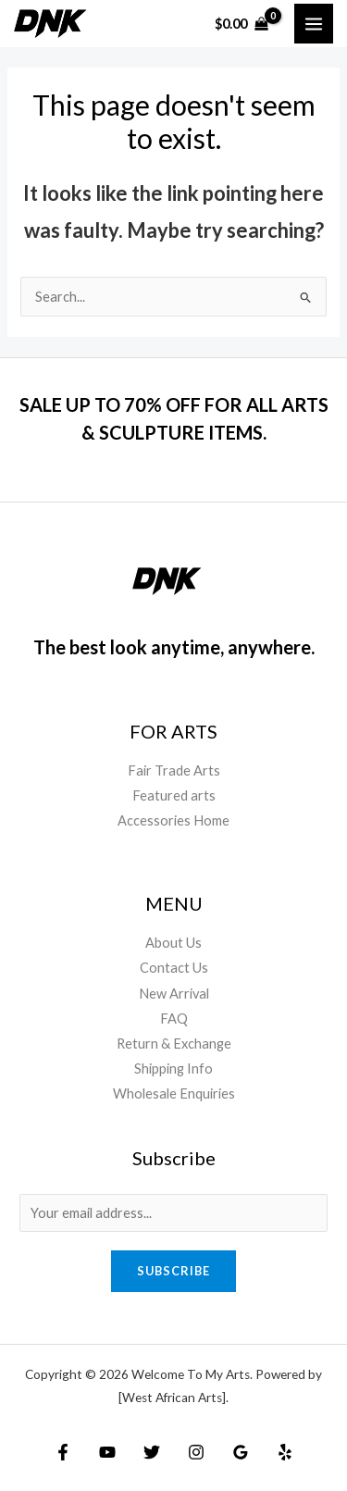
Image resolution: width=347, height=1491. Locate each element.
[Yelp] (285, 1452)
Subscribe (173, 1270)
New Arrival (174, 993)
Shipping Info (173, 1068)
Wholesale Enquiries (174, 1093)
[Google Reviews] (240, 1452)
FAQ (174, 1018)
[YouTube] (107, 1452)
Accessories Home (173, 820)
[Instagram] (196, 1452)
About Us (173, 943)
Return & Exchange (174, 1043)
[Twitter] (151, 1452)
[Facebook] (63, 1452)
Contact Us (174, 967)
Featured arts (174, 795)
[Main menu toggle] (313, 23)
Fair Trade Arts (174, 770)
